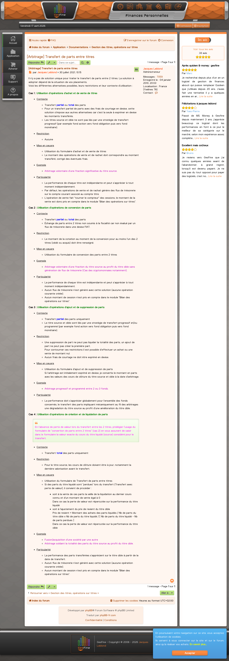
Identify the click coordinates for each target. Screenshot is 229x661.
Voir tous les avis (203, 49)
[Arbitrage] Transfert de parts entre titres (60, 56)
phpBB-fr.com (108, 615)
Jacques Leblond (153, 68)
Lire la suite (206, 96)
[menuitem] (51, 40)
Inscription (201, 26)
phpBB (89, 610)
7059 (160, 76)
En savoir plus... (198, 644)
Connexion (184, 26)
